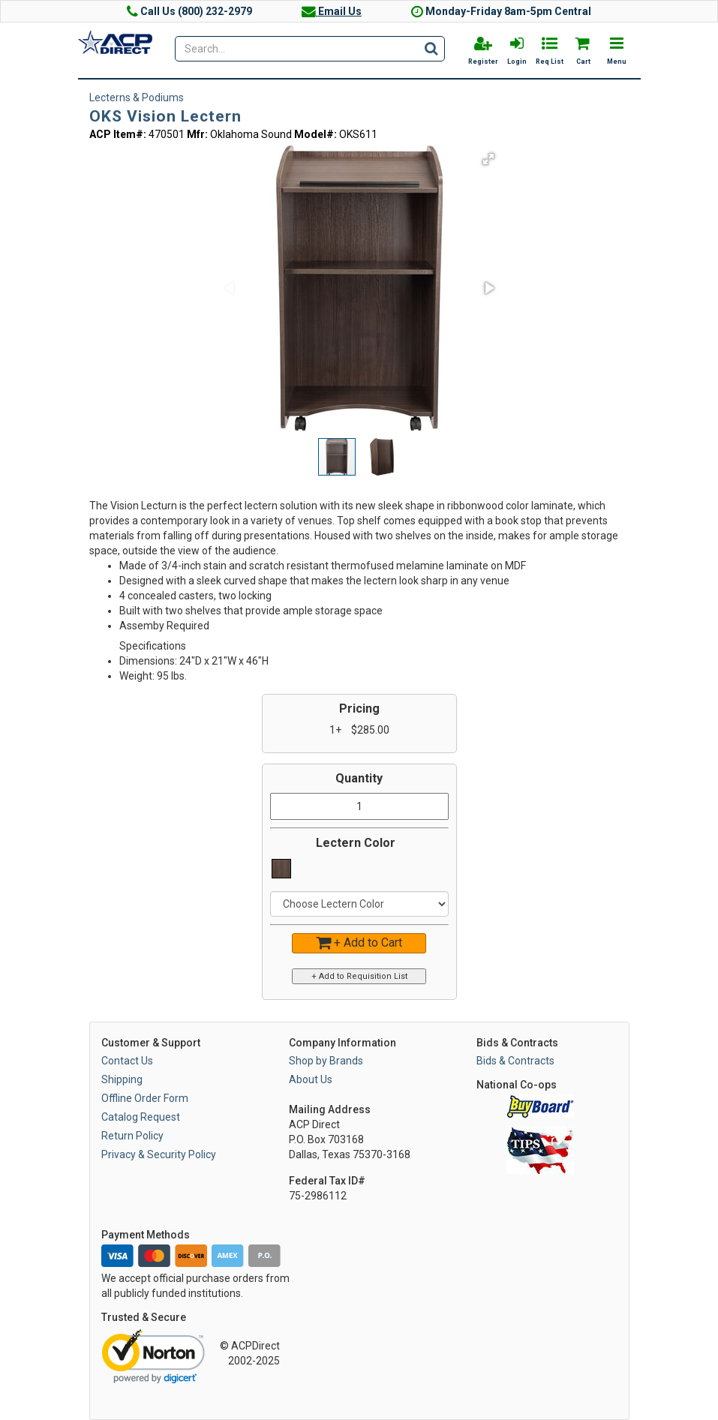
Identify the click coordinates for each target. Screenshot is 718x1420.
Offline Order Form (144, 1098)
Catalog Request (140, 1117)
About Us (310, 1079)
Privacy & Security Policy (158, 1154)
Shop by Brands (326, 1061)
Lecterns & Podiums (136, 98)
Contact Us (127, 1061)
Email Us (332, 11)
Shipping (122, 1079)
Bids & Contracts (515, 1061)
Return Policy (132, 1136)
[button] (488, 159)
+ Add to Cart (359, 942)
